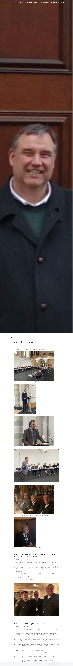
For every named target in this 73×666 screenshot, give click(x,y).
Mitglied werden (45, 2)
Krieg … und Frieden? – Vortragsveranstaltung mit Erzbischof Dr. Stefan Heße (36, 555)
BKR (24, 344)
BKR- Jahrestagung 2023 (25, 342)
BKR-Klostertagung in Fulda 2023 (29, 624)
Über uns (21, 2)
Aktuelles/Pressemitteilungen (57, 2)
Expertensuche (28, 2)
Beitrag (28, 344)
